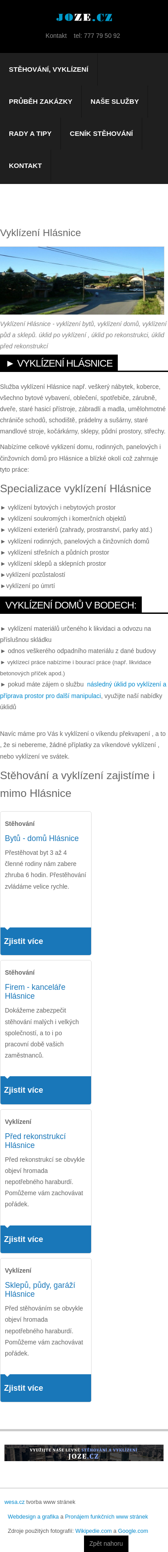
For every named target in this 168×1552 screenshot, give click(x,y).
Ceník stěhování (101, 133)
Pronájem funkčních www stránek (106, 1517)
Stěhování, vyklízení (48, 69)
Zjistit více (23, 941)
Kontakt (25, 165)
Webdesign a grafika (33, 1517)
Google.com (133, 1531)
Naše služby (115, 101)
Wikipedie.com (94, 1531)
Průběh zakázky (40, 101)
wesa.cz (14, 1502)
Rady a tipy (30, 133)
